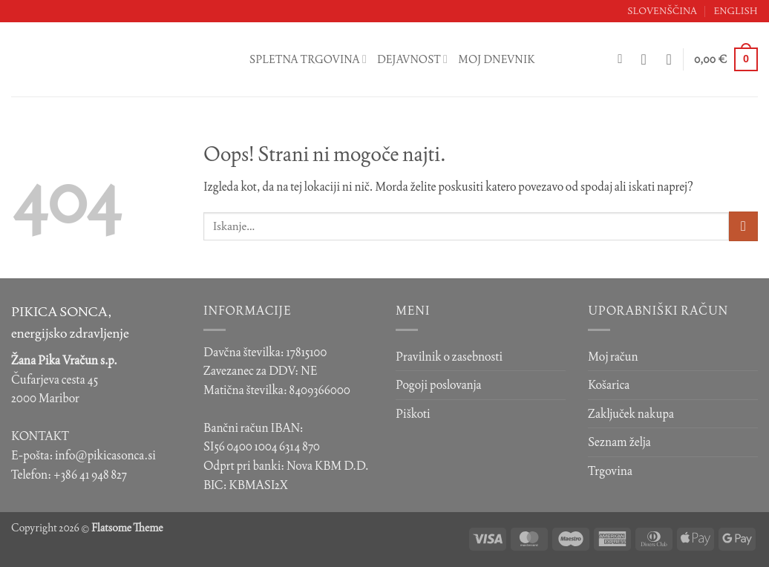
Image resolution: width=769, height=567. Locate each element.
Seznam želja (619, 442)
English (735, 10)
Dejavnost (412, 59)
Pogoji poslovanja (439, 385)
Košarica (608, 385)
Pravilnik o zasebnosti (449, 356)
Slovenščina (662, 10)
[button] (648, 59)
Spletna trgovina (308, 59)
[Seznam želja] (670, 59)
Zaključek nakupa (631, 414)
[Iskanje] (624, 60)
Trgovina (610, 471)
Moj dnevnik (496, 59)
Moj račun (613, 356)
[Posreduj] (743, 226)
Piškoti (413, 414)
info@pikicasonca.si (105, 455)
